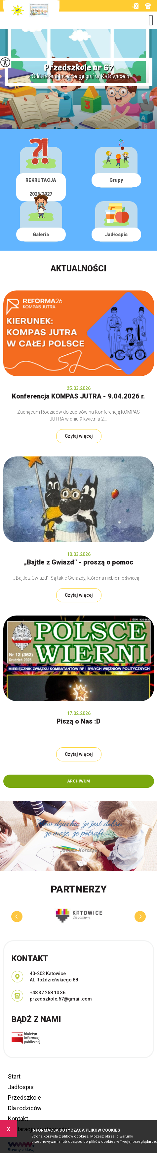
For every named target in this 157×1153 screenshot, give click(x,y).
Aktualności (78, 268)
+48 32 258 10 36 (148, 6)
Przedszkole (24, 1097)
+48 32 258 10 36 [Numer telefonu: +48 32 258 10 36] (47, 992)
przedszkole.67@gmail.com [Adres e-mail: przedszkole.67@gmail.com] (61, 999)
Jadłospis (21, 1087)
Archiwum (78, 781)
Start (14, 1076)
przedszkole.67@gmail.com (135, 6)
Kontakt (18, 1118)
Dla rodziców (25, 1108)
